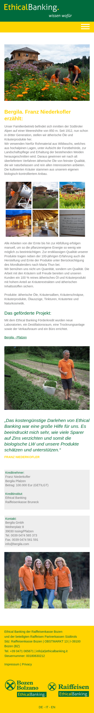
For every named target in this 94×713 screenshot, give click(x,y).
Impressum (11, 664)
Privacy (27, 664)
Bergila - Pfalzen (15, 337)
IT (47, 707)
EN (53, 707)
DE (41, 707)
